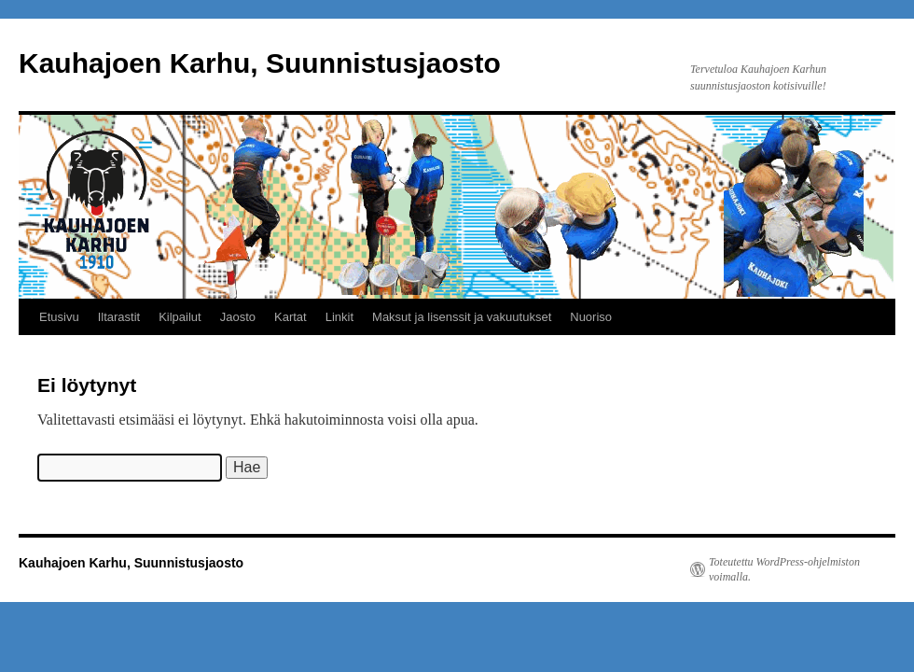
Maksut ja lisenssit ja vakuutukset (461, 317)
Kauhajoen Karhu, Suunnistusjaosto (260, 63)
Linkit (339, 317)
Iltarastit (119, 317)
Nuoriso (591, 317)
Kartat (290, 317)
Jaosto (238, 317)
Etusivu (59, 317)
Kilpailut (180, 317)
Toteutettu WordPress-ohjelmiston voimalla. (784, 569)
